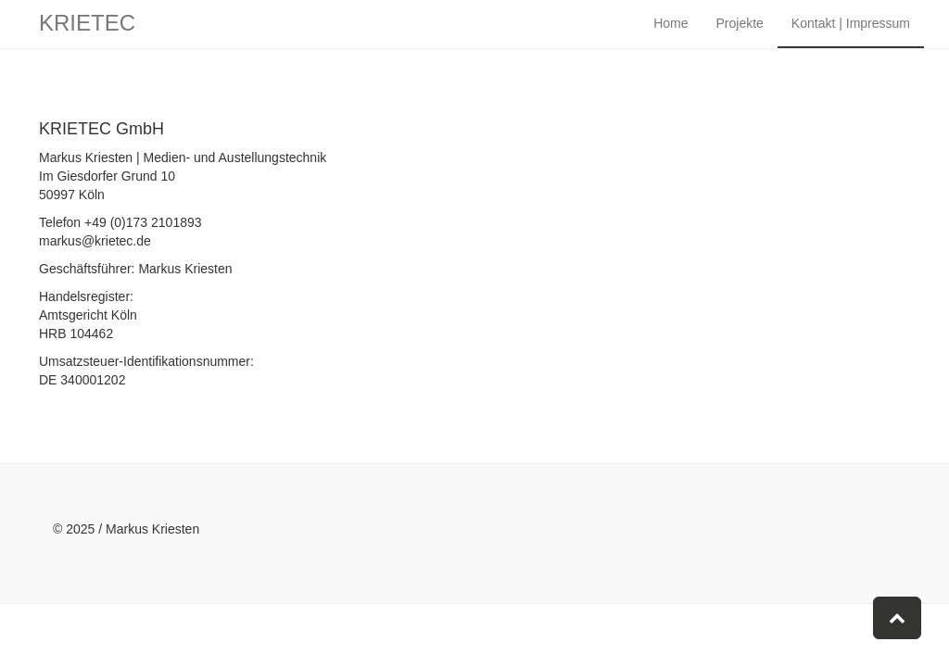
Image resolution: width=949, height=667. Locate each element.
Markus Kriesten (152, 529)
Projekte (740, 37)
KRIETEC (87, 36)
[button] (897, 618)
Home (670, 37)
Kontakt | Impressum (850, 37)
